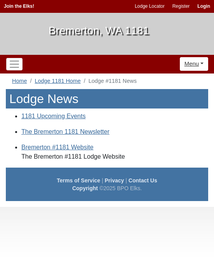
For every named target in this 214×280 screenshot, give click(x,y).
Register (181, 6)
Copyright (85, 188)
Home (19, 81)
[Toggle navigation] (14, 64)
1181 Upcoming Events (53, 116)
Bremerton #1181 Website (57, 147)
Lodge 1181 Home (57, 81)
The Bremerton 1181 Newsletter (65, 131)
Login (203, 6)
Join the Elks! (19, 6)
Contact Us (143, 180)
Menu (191, 63)
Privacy (114, 180)
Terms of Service (78, 180)
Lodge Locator (150, 6)
